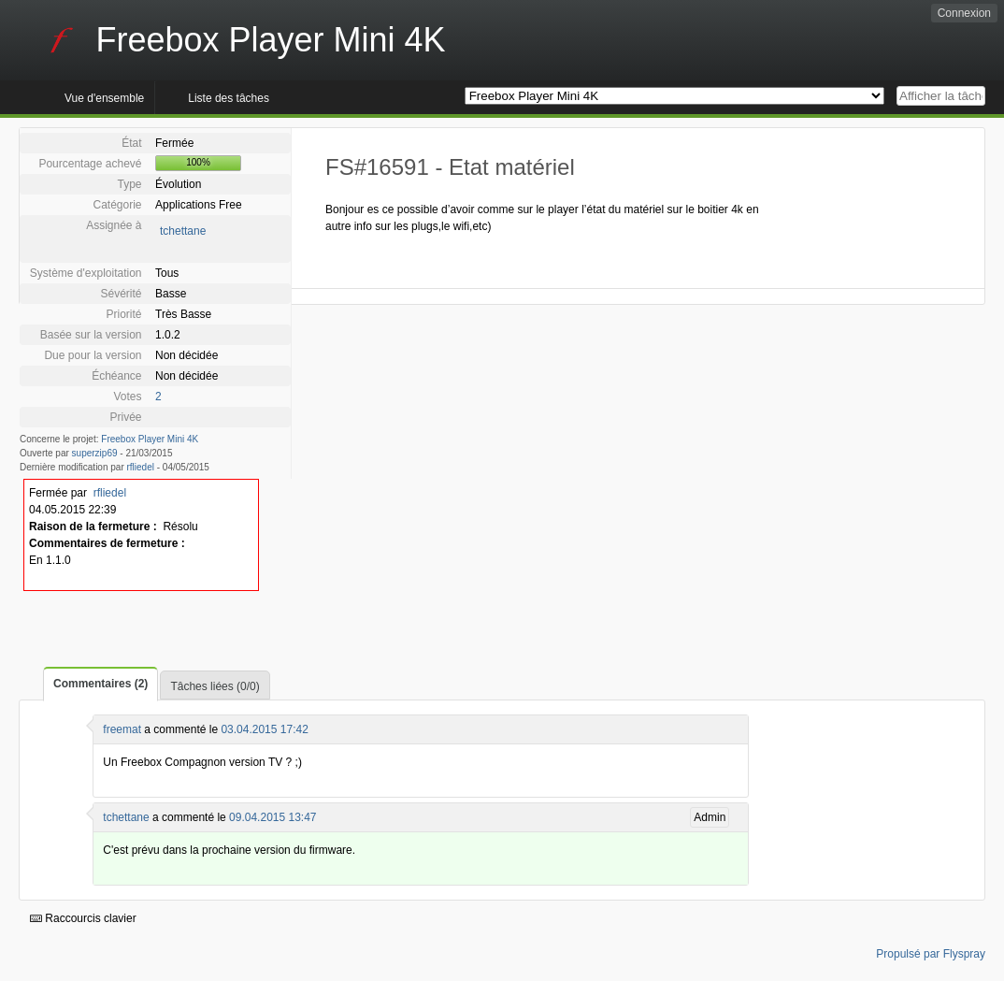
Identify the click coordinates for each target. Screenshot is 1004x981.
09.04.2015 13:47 (272, 817)
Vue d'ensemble (104, 98)
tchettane (183, 231)
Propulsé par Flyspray (930, 953)
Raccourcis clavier (83, 918)
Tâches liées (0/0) (214, 686)
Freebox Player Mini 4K (149, 439)
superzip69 (95, 453)
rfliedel (140, 467)
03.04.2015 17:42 (264, 729)
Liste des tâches (228, 98)
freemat (122, 729)
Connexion (964, 13)
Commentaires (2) (100, 683)
